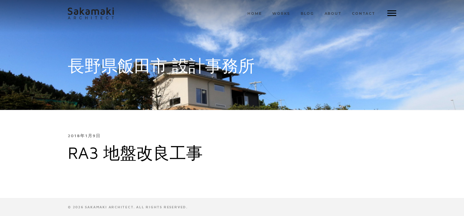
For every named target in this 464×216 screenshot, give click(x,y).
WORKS (281, 13)
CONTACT (363, 13)
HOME (254, 13)
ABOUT (333, 13)
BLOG (307, 13)
